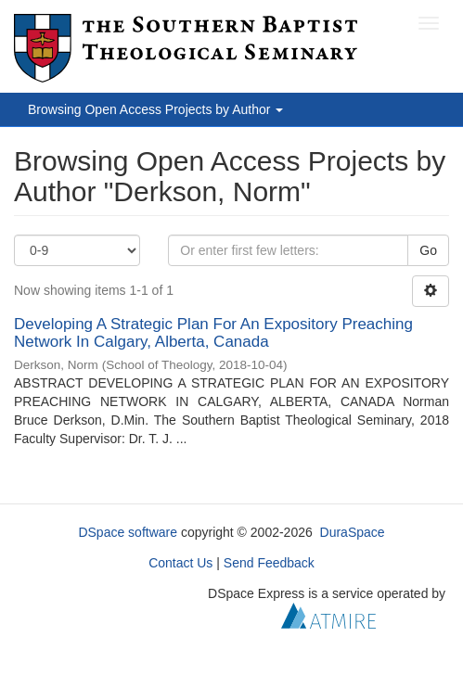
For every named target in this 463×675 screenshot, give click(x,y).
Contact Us (180, 562)
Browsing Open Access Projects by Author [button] (155, 109)
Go (428, 250)
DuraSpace (352, 532)
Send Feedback (269, 562)
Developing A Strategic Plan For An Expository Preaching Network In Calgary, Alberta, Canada (213, 332)
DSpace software (127, 532)
